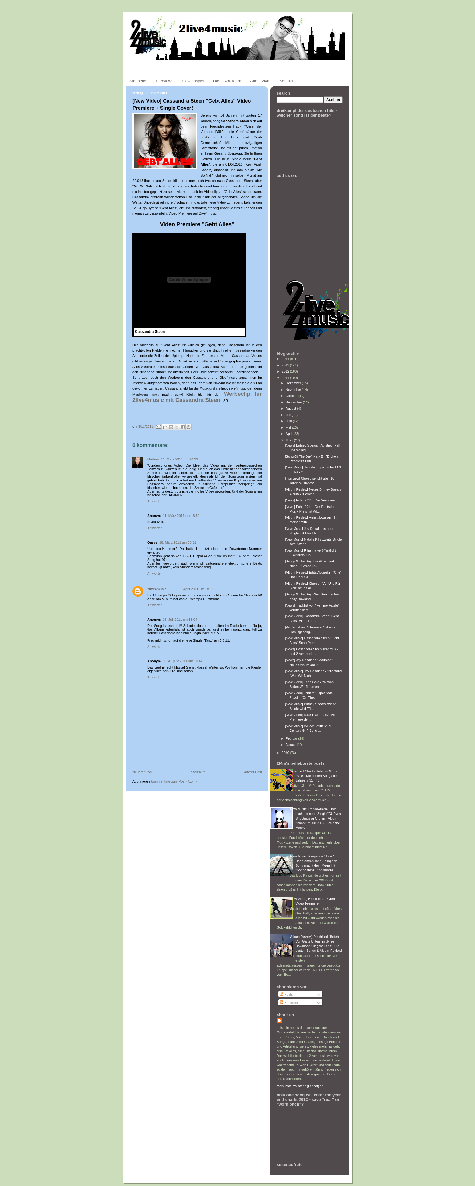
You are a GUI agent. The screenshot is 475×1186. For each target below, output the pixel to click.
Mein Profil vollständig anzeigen (300, 1086)
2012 (286, 371)
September (294, 402)
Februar (292, 738)
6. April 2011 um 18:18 (197, 589)
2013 (286, 365)
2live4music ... (158, 589)
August (291, 408)
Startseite (137, 81)
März (290, 440)
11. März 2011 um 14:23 (179, 459)
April (290, 434)
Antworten (155, 501)
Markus (153, 459)
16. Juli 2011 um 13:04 (180, 619)
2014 (286, 359)
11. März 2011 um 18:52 (181, 515)
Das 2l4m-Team (227, 81)
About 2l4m (260, 81)
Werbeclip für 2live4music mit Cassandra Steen (197, 397)
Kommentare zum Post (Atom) (174, 781)
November (294, 389)
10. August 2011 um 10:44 (182, 661)
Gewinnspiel (193, 81)
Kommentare (291, 1002)
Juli (289, 415)
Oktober (292, 396)
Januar (291, 744)
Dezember (294, 383)
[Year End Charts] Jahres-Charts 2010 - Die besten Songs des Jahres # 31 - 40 (313, 775)
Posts (286, 994)
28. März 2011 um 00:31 (177, 542)
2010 (286, 753)
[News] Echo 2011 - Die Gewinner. (310, 500)
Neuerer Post (142, 772)
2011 (286, 378)
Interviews (164, 81)
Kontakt (286, 81)
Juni (289, 421)
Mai (289, 427)
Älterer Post (253, 772)
